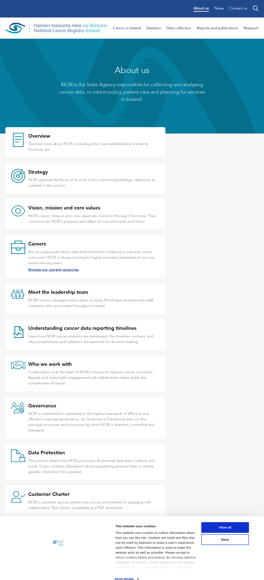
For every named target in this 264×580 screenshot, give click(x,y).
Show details (63, 572)
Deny (229, 534)
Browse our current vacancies (180, 215)
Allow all (229, 521)
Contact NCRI (76, 479)
